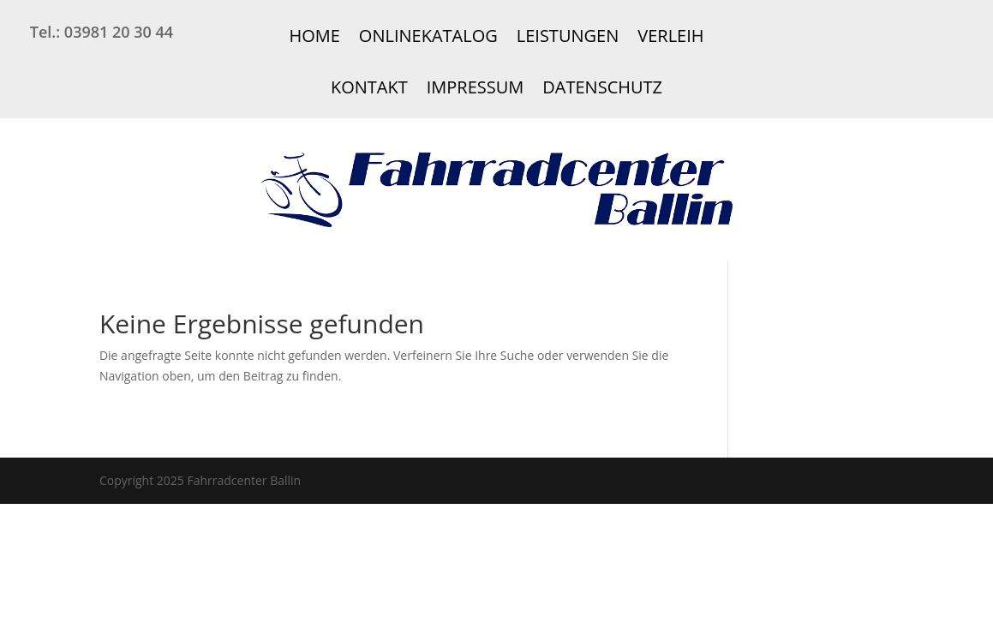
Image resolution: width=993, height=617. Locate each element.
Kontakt (369, 87)
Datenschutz (602, 87)
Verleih (670, 35)
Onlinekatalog (428, 35)
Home (314, 35)
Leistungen (568, 35)
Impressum (475, 87)
